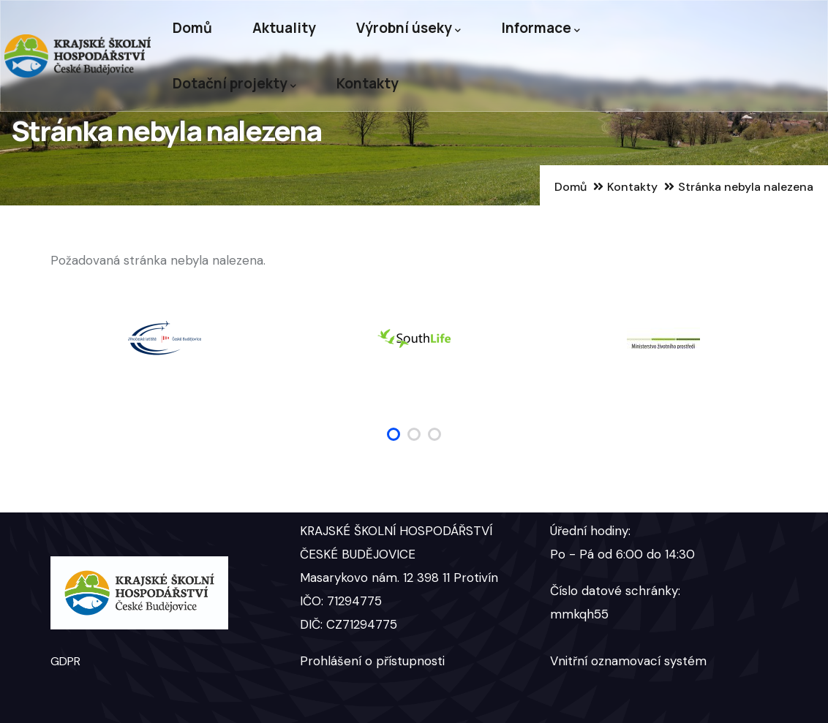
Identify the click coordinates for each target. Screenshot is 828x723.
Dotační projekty (234, 84)
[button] (393, 434)
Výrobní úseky (408, 28)
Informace (540, 28)
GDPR (65, 661)
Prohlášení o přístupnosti (372, 661)
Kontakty (367, 83)
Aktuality (284, 27)
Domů (192, 27)
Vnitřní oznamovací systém (628, 661)
